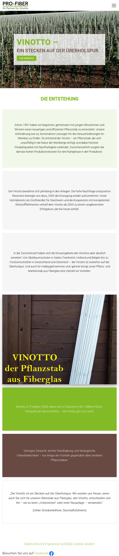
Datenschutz (33, 544)
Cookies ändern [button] (83, 544)
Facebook (41, 553)
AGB (67, 544)
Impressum (53, 544)
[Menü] (114, 5)
